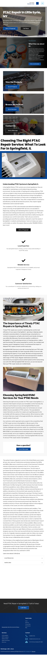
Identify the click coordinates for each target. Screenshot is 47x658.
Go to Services (13, 111)
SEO (9, 652)
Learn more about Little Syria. (11, 557)
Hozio (12, 652)
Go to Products (13, 87)
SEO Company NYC (28, 654)
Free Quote (32, 2)
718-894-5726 (37, 226)
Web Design (4, 652)
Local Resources (8, 561)
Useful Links (7, 566)
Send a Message (13, 133)
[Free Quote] (37, 3)
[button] (42, 3)
